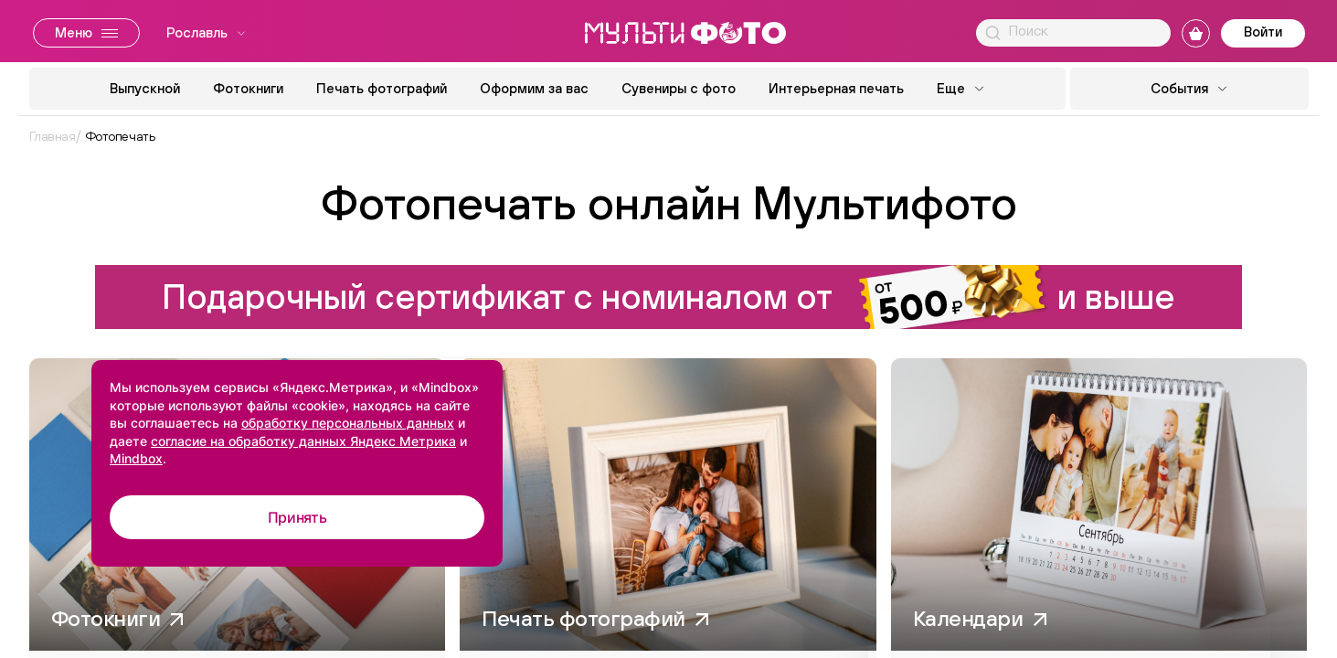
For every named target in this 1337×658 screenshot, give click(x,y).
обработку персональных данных (347, 422)
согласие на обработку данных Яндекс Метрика (303, 441)
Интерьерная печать (836, 88)
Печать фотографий (381, 88)
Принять (297, 517)
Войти (1263, 31)
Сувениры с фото (678, 88)
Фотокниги (248, 88)
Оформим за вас (534, 88)
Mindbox (136, 458)
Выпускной (145, 88)
